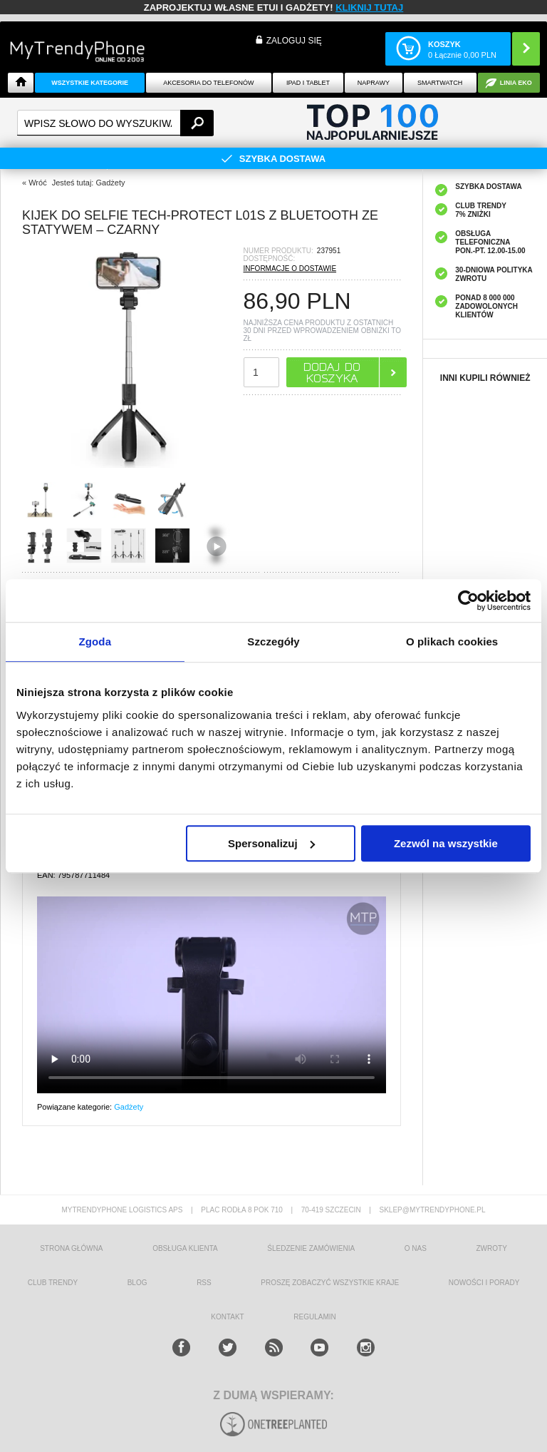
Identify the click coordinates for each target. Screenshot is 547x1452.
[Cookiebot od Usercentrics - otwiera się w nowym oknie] (468, 600)
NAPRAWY (374, 82)
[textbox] (115, 123)
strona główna (71, 1248)
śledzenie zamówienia (311, 1248)
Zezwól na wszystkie (446, 843)
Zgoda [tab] (95, 641)
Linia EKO (516, 82)
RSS (204, 1283)
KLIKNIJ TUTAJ (369, 7)
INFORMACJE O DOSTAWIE (290, 268)
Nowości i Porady (484, 1283)
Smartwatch (439, 82)
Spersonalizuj (271, 843)
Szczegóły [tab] (273, 641)
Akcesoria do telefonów (208, 82)
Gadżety (128, 1107)
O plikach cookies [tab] (452, 641)
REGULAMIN (314, 1317)
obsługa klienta (185, 1248)
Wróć (37, 182)
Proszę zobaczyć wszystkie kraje (330, 1283)
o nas (416, 1248)
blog (137, 1283)
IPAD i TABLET (308, 82)
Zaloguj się (294, 41)
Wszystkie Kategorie (89, 82)
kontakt (227, 1317)
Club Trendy (53, 1283)
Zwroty (491, 1248)
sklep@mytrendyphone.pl (432, 1210)
